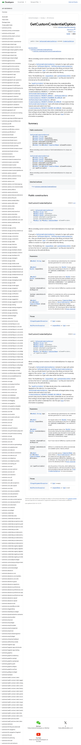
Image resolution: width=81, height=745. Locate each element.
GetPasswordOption (43, 66)
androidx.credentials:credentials (66, 27)
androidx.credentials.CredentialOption (41, 49)
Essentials (21, 2)
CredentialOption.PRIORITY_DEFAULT (41, 96)
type (43, 70)
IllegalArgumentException (39, 321)
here (62, 114)
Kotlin (68, 34)
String (41, 136)
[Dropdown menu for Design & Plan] (41, 2)
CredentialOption (68, 41)
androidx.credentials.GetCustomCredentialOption (47, 51)
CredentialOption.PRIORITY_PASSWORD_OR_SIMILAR (45, 98)
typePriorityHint (37, 83)
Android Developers (33, 18)
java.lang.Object (33, 48)
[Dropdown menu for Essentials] (26, 2)
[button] (11, 27)
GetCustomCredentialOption (48, 41)
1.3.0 (74, 334)
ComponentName (54, 145)
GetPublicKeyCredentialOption (61, 66)
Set (40, 145)
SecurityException (63, 302)
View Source (70, 29)
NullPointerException (37, 325)
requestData (49, 76)
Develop (43, 18)
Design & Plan (35, 2)
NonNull (36, 136)
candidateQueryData (64, 76)
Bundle (41, 138)
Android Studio (73, 2)
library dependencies (72, 309)
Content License (72, 498)
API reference (7, 8)
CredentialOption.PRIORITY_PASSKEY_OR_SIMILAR (45, 102)
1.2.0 (74, 31)
